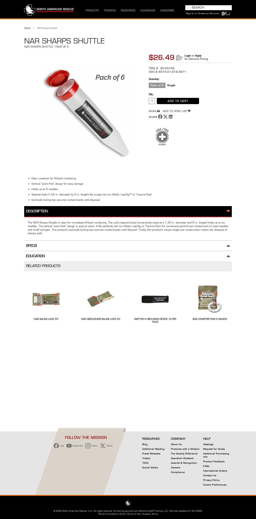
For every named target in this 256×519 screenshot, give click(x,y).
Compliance (178, 472)
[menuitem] (92, 10)
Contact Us (209, 475)
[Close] (199, 484)
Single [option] (171, 85)
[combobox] (208, 7)
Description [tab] (37, 211)
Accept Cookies (160, 486)
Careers (175, 467)
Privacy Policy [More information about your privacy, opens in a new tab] (126, 496)
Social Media (150, 467)
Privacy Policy (211, 480)
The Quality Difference (184, 453)
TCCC (145, 463)
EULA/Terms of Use (130, 514)
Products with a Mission (185, 449)
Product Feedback (214, 461)
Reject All (160, 495)
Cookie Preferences (214, 485)
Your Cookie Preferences (160, 504)
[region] (110, 494)
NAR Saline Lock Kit (46, 319)
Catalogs (208, 444)
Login (188, 55)
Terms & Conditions (108, 514)
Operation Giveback (182, 458)
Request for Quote (214, 449)
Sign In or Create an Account (202, 13)
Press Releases (151, 453)
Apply (198, 55)
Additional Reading (153, 449)
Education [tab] (35, 256)
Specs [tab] (31, 246)
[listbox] (190, 86)
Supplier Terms (150, 514)
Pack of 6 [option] (157, 85)
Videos (146, 458)
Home (27, 28)
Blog (145, 444)
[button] (14, 495)
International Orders (215, 470)
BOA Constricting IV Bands (210, 319)
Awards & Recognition (184, 463)
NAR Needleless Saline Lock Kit (100, 319)
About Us (176, 444)
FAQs (206, 466)
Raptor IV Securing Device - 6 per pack (155, 320)
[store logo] (49, 10)
